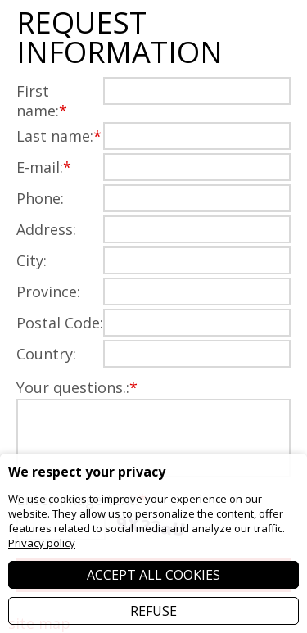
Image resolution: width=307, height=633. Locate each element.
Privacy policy (41, 543)
